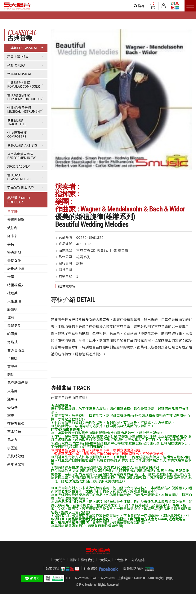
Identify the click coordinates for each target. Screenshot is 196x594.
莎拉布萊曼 (15, 423)
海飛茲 (12, 341)
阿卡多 (12, 235)
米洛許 (12, 390)
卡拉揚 (12, 358)
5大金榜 (121, 560)
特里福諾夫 (15, 284)
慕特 (10, 244)
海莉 (10, 317)
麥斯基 (12, 407)
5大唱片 (17, 6)
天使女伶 (14, 260)
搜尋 (141, 5)
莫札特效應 (15, 455)
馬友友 (12, 439)
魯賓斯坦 (14, 252)
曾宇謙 (12, 211)
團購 (73, 560)
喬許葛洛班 (15, 350)
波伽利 (12, 227)
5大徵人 (104, 560)
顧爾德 (12, 309)
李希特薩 (14, 431)
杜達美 (12, 292)
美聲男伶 (14, 325)
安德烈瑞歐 (15, 219)
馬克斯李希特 (17, 382)
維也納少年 (15, 268)
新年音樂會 (15, 464)
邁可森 (12, 398)
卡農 (10, 276)
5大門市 (59, 560)
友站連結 (138, 560)
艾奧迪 (12, 366)
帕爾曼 (12, 333)
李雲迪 (12, 447)
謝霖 (10, 415)
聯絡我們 (87, 560)
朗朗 (10, 374)
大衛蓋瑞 (14, 301)
